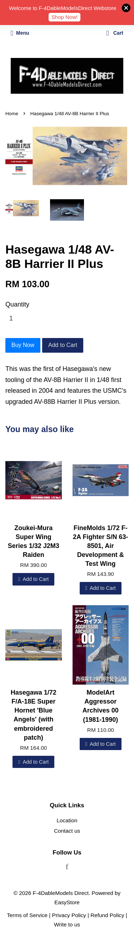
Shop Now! (64, 17)
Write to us (67, 924)
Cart (114, 33)
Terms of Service (27, 915)
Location (67, 820)
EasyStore (67, 902)
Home (11, 113)
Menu (20, 33)
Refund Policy (107, 915)
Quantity (17, 304)
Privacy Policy (69, 915)
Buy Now (22, 345)
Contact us (67, 831)
